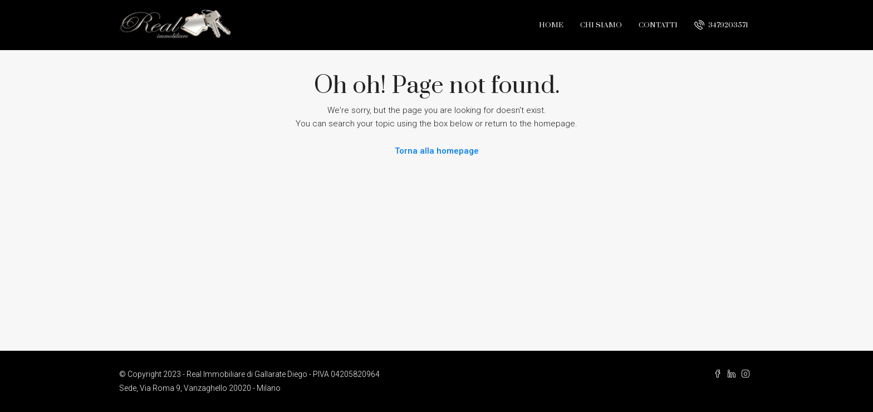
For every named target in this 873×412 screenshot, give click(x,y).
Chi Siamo (601, 25)
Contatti (658, 25)
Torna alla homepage (437, 151)
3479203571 (721, 24)
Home (551, 25)
